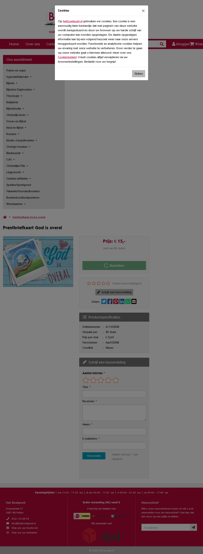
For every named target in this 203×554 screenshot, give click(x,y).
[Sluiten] (143, 10)
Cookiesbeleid (67, 57)
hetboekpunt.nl (72, 21)
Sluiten (138, 73)
